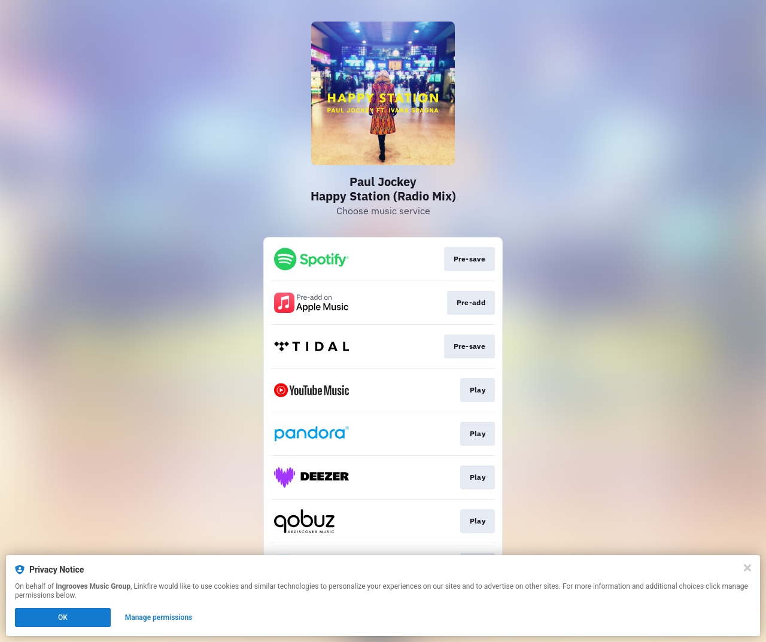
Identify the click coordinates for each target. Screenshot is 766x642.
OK (63, 617)
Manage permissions (159, 617)
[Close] (747, 567)
